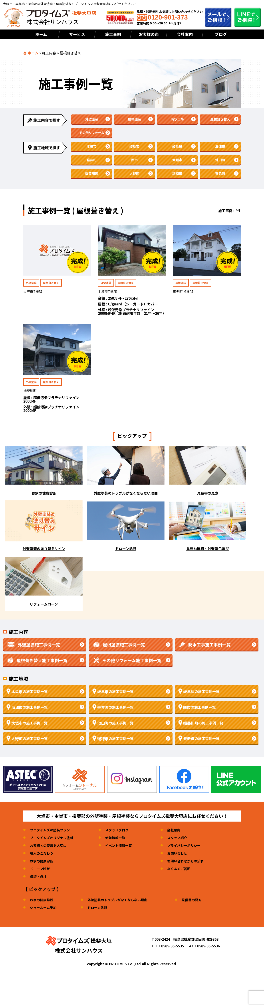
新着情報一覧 (118, 845)
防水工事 (177, 120)
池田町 (220, 165)
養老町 (220, 180)
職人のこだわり (42, 861)
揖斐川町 (92, 180)
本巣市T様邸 (108, 299)
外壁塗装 (92, 120)
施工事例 (113, 34)
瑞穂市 (177, 180)
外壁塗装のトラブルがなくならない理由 (121, 908)
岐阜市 (135, 150)
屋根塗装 (135, 120)
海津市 (220, 150)
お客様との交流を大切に (49, 853)
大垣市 (177, 165)
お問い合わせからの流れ (191, 869)
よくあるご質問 (184, 876)
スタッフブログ (120, 838)
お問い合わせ (182, 861)
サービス (77, 34)
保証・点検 (39, 884)
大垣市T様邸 (33, 299)
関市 (135, 165)
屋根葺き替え (220, 120)
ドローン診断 (40, 876)
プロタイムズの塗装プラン (51, 838)
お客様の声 (149, 34)
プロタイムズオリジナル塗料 (53, 845)
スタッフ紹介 (182, 845)
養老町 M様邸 (183, 299)
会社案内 (185, 34)
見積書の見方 (198, 908)
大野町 (135, 180)
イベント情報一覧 (122, 853)
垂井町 (92, 165)
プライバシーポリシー (189, 853)
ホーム (41, 34)
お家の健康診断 (42, 869)
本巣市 (92, 150)
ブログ (221, 34)
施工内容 (49, 52)
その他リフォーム (91, 135)
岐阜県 (177, 150)
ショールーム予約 (44, 915)
